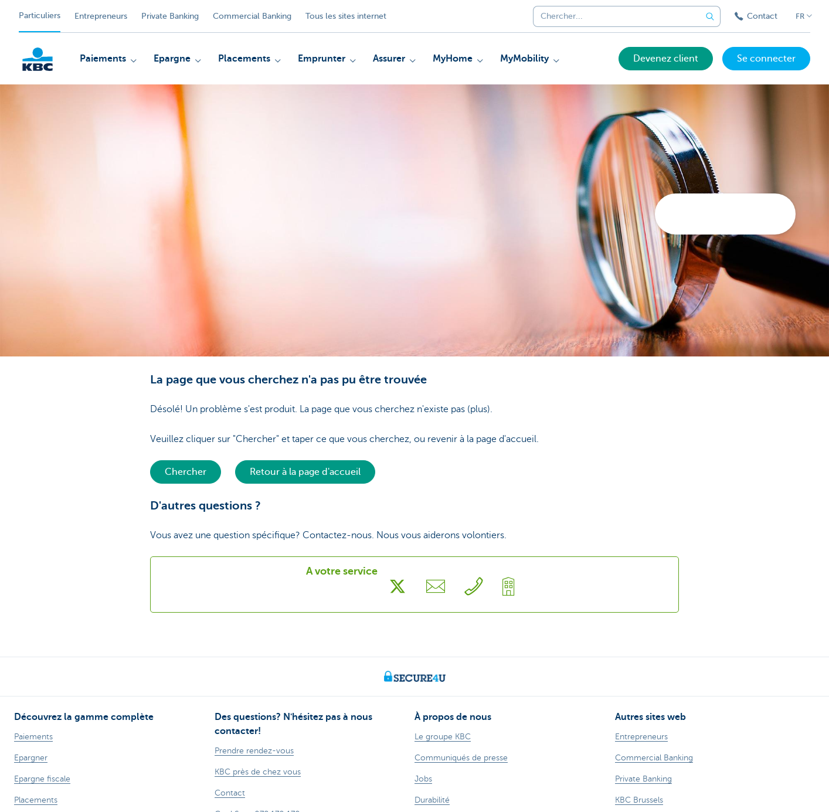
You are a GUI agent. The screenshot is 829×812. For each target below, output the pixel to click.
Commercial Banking (252, 16)
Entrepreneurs (100, 16)
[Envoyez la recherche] (710, 16)
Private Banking (170, 16)
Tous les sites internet (345, 16)
